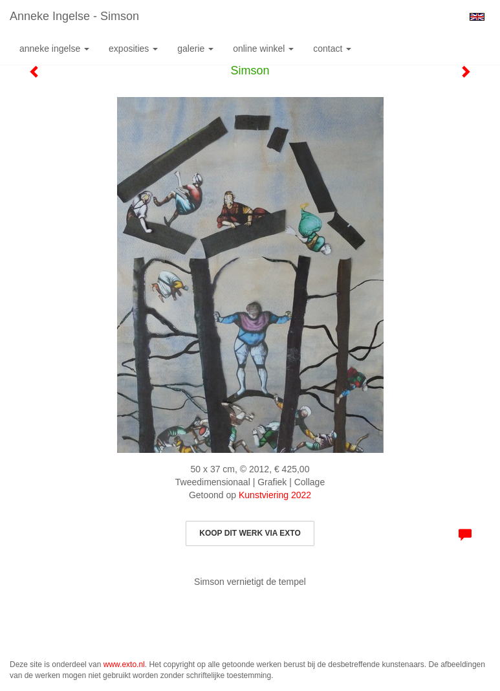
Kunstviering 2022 (275, 495)
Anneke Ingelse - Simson (74, 16)
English (477, 17)
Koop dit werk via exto (249, 533)
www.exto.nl (124, 664)
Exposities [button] (133, 48)
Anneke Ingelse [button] (54, 48)
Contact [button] (332, 48)
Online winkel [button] (263, 48)
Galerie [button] (195, 48)
